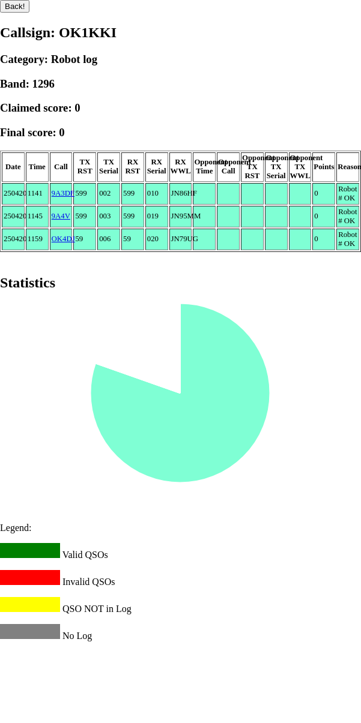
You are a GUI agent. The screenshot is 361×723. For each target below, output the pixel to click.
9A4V (61, 216)
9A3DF (63, 193)
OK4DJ (63, 239)
